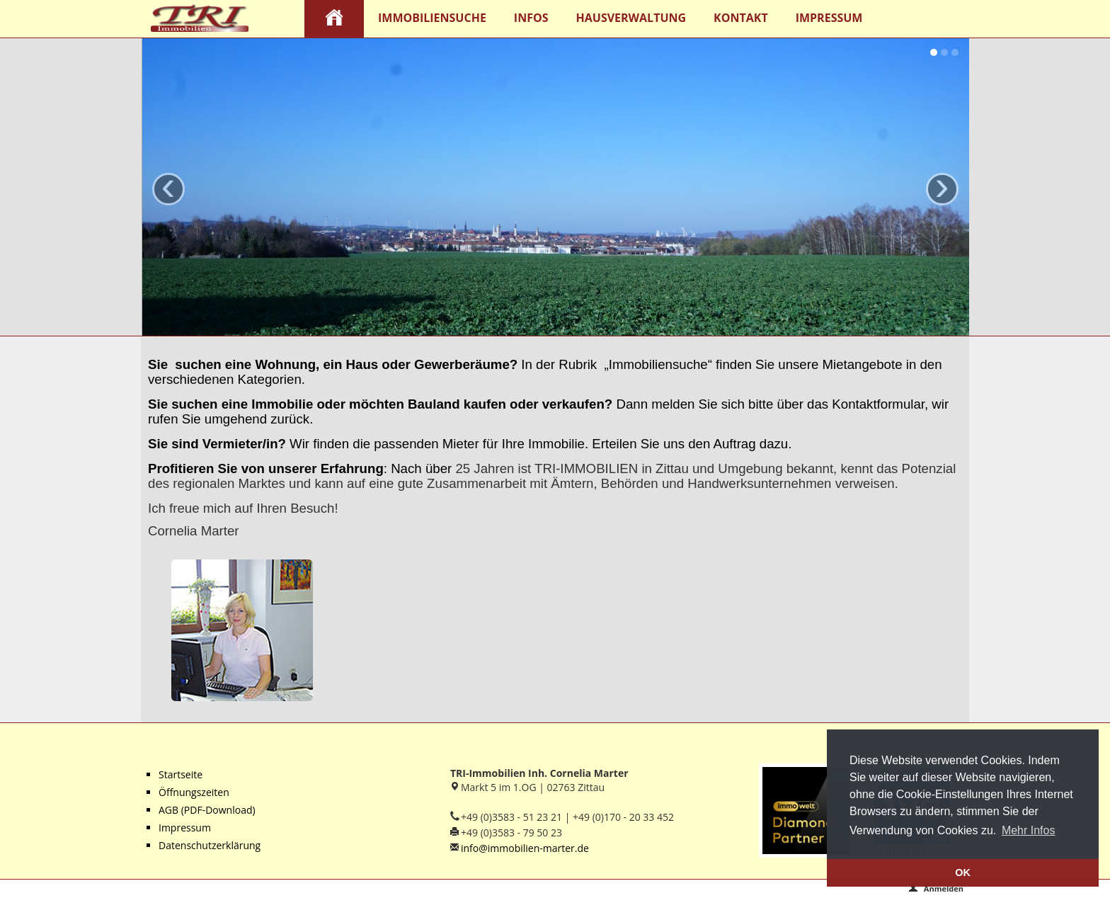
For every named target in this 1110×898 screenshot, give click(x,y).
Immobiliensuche (432, 17)
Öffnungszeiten (194, 792)
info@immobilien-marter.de (525, 848)
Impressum (829, 17)
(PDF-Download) (217, 810)
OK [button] (963, 872)
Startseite (180, 774)
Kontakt (741, 17)
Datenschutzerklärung (210, 845)
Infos (531, 17)
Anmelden (935, 888)
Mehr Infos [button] (1028, 830)
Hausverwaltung (631, 17)
